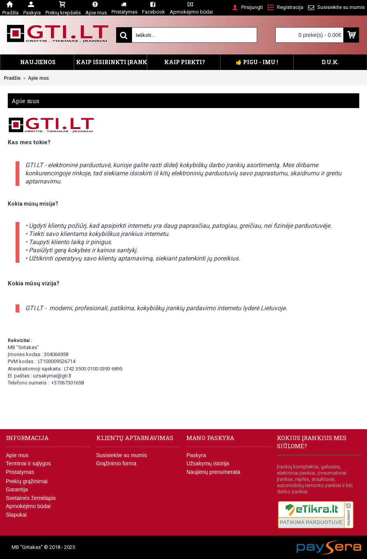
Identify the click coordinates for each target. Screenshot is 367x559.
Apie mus (17, 455)
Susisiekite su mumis (121, 455)
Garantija (17, 489)
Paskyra (196, 455)
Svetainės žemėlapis (31, 498)
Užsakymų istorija (207, 463)
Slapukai (16, 515)
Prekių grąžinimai (26, 481)
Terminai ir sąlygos (28, 463)
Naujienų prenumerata (213, 472)
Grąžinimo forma (116, 463)
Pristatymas (20, 472)
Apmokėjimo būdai (28, 506)
